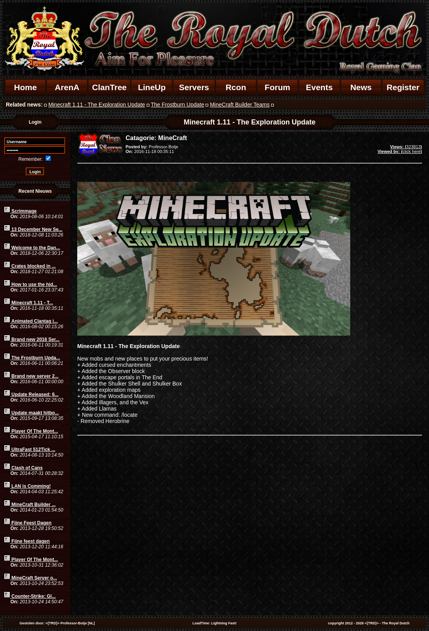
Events (319, 87)
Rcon (235, 87)
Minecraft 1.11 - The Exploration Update (96, 104)
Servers (194, 87)
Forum (277, 87)
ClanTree (109, 87)
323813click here (400, 149)
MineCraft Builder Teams (239, 104)
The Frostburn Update (177, 104)
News (361, 87)
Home (25, 87)
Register (402, 87)
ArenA (67, 87)
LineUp (152, 87)
